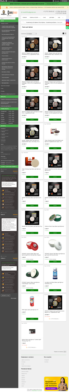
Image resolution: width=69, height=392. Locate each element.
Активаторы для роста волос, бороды (8, 63)
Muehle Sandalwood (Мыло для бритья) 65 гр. (55, 198)
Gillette (23, 375)
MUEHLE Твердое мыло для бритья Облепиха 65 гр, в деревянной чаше (30, 53)
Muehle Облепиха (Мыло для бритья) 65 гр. (31, 198)
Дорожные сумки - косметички (8, 80)
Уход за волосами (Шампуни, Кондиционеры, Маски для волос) (8, 38)
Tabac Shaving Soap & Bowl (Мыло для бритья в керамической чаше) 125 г (54, 141)
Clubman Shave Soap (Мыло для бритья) (54, 226)
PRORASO (24, 381)
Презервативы (5, 83)
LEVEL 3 (23, 384)
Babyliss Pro (24, 373)
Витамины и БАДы (6, 72)
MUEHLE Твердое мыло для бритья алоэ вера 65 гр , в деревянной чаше (54, 311)
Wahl (23, 386)
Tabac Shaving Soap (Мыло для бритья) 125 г (31, 169)
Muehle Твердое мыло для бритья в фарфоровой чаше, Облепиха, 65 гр (53, 53)
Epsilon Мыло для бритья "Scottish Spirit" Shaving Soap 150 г (31, 340)
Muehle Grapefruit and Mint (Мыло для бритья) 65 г (54, 169)
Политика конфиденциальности (8, 94)
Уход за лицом (5, 55)
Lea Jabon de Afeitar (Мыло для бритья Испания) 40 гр (54, 283)
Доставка (51, 17)
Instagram (46, 359)
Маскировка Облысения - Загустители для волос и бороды (7, 68)
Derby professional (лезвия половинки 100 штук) (7, 268)
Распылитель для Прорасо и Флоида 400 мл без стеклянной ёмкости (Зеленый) (9, 228)
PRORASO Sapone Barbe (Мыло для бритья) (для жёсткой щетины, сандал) (31, 254)
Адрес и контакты (26, 359)
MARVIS (23, 377)
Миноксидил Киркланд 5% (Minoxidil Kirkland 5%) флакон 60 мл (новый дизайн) (8, 184)
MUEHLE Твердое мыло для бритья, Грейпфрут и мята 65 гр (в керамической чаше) (54, 83)
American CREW (25, 371)
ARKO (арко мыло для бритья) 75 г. (30, 309)
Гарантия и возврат (5, 85)
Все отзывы (13, 298)
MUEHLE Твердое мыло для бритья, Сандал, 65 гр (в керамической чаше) (53, 112)
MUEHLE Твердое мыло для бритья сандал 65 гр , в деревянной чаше (32, 112)
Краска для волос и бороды (8, 74)
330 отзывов (56, 0)
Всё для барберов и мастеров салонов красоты (8, 31)
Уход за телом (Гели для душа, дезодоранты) (8, 52)
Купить (32, 61)
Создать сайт (10, 0)
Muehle (23, 379)
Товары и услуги (4, 23)
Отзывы (3, 91)
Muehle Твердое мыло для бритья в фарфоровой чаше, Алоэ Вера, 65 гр (30, 141)
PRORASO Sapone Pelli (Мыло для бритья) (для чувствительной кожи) (55, 254)
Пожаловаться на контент (37, 390)
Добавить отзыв (5, 295)
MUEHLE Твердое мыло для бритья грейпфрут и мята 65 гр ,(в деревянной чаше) (31, 83)
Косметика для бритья (51, 22)
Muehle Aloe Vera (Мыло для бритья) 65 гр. (32, 226)
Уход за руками (5, 77)
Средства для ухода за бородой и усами (7, 48)
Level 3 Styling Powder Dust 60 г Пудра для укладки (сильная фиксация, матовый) (9, 221)
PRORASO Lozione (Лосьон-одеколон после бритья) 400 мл (9, 224)
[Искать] (16, 18)
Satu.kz (40, 389)
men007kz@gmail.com (5, 154)
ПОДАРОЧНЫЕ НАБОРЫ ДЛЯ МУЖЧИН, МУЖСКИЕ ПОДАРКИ (8, 27)
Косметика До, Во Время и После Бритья (35, 22)
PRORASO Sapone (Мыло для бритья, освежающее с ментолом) (31, 283)
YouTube (46, 361)
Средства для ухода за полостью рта (7, 59)
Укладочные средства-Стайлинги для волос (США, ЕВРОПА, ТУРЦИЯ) (8, 44)
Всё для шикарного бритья (8, 34)
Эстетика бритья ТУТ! (52, 3)
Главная (25, 17)
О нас (2, 88)
